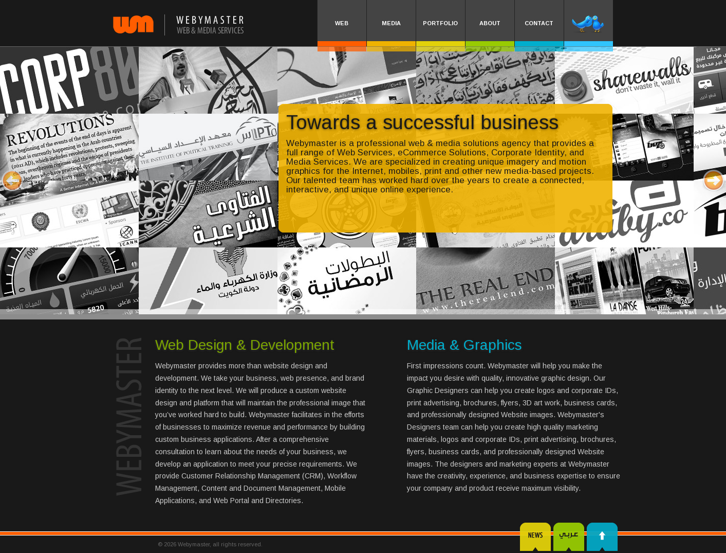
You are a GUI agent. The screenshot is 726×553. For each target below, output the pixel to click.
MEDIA (391, 23)
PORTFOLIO (440, 23)
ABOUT (489, 23)
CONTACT (539, 23)
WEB (341, 23)
